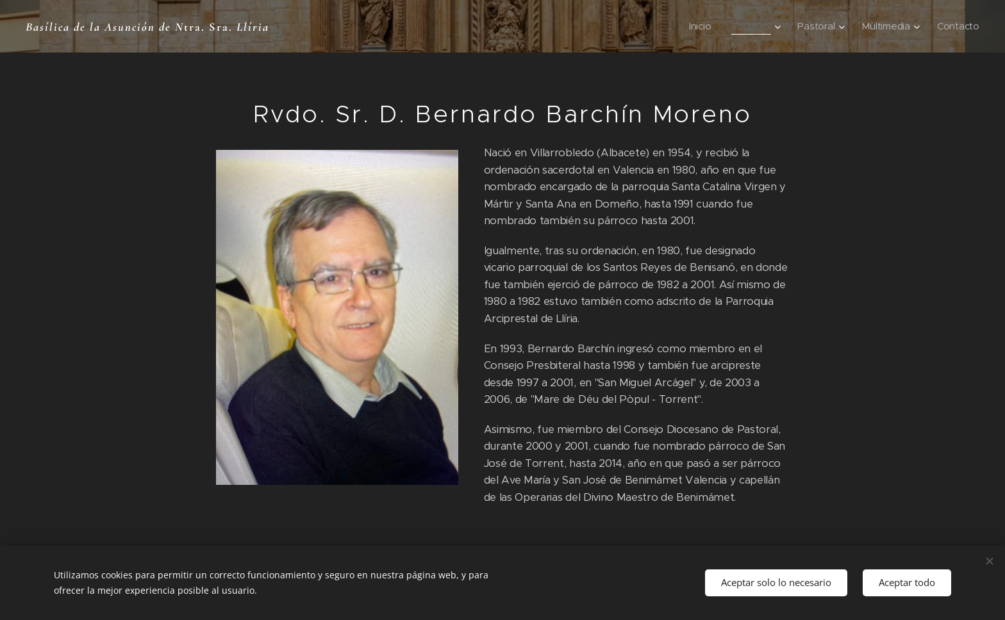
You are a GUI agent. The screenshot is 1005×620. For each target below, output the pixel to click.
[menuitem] (697, 26)
